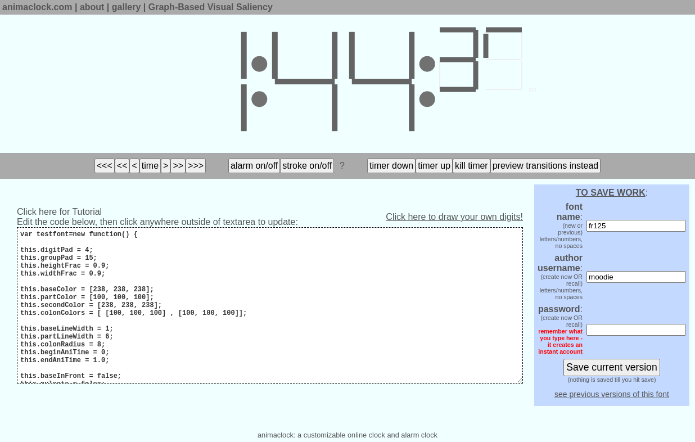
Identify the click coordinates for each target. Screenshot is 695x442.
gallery (126, 7)
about (92, 7)
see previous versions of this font (611, 394)
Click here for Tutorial (59, 212)
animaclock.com (37, 7)
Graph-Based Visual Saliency (210, 7)
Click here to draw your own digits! (454, 217)
